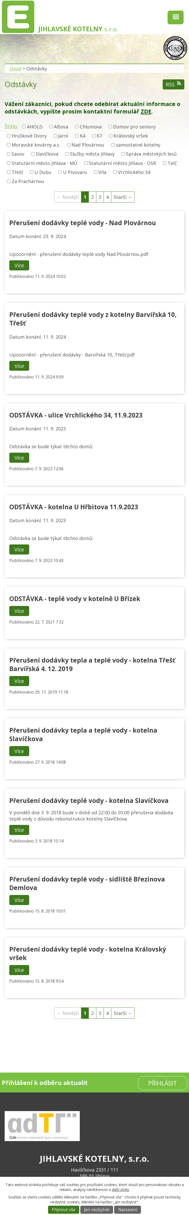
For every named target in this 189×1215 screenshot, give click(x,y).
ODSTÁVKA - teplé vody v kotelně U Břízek (74, 598)
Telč (172, 163)
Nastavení (127, 1209)
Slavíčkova (47, 154)
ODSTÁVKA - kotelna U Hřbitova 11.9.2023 (73, 507)
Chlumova (91, 127)
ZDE (146, 111)
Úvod (15, 68)
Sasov (18, 154)
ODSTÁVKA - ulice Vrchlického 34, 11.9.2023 (76, 415)
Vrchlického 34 (134, 172)
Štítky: (12, 126)
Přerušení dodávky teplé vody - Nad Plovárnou (82, 222)
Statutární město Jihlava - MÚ (44, 163)
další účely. (121, 1189)
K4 (82, 136)
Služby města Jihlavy (92, 154)
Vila (102, 172)
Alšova (61, 127)
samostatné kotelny (138, 145)
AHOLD (35, 127)
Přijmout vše (63, 1209)
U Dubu (42, 172)
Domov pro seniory (134, 127)
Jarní (63, 136)
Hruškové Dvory (29, 136)
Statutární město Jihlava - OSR (122, 163)
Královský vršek (131, 136)
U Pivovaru (75, 172)
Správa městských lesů (151, 154)
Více (19, 265)
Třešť (17, 172)
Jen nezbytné (96, 1209)
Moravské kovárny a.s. (36, 145)
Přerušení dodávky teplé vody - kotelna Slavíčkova (89, 800)
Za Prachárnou (28, 181)
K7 (99, 136)
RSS (173, 84)
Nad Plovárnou (88, 145)
